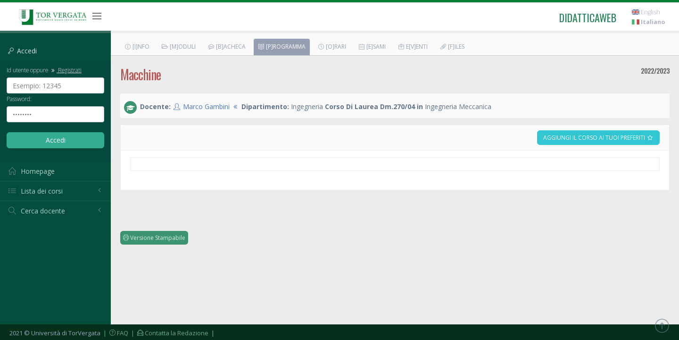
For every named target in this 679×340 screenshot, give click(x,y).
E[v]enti (412, 46)
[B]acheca (226, 46)
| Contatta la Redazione (169, 333)
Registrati (66, 70)
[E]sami (372, 46)
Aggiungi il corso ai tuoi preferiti (598, 138)
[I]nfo (136, 46)
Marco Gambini (206, 106)
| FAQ (115, 333)
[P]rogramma (281, 46)
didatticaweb (587, 17)
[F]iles (451, 46)
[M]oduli (178, 46)
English (646, 12)
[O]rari (331, 46)
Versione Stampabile (154, 238)
